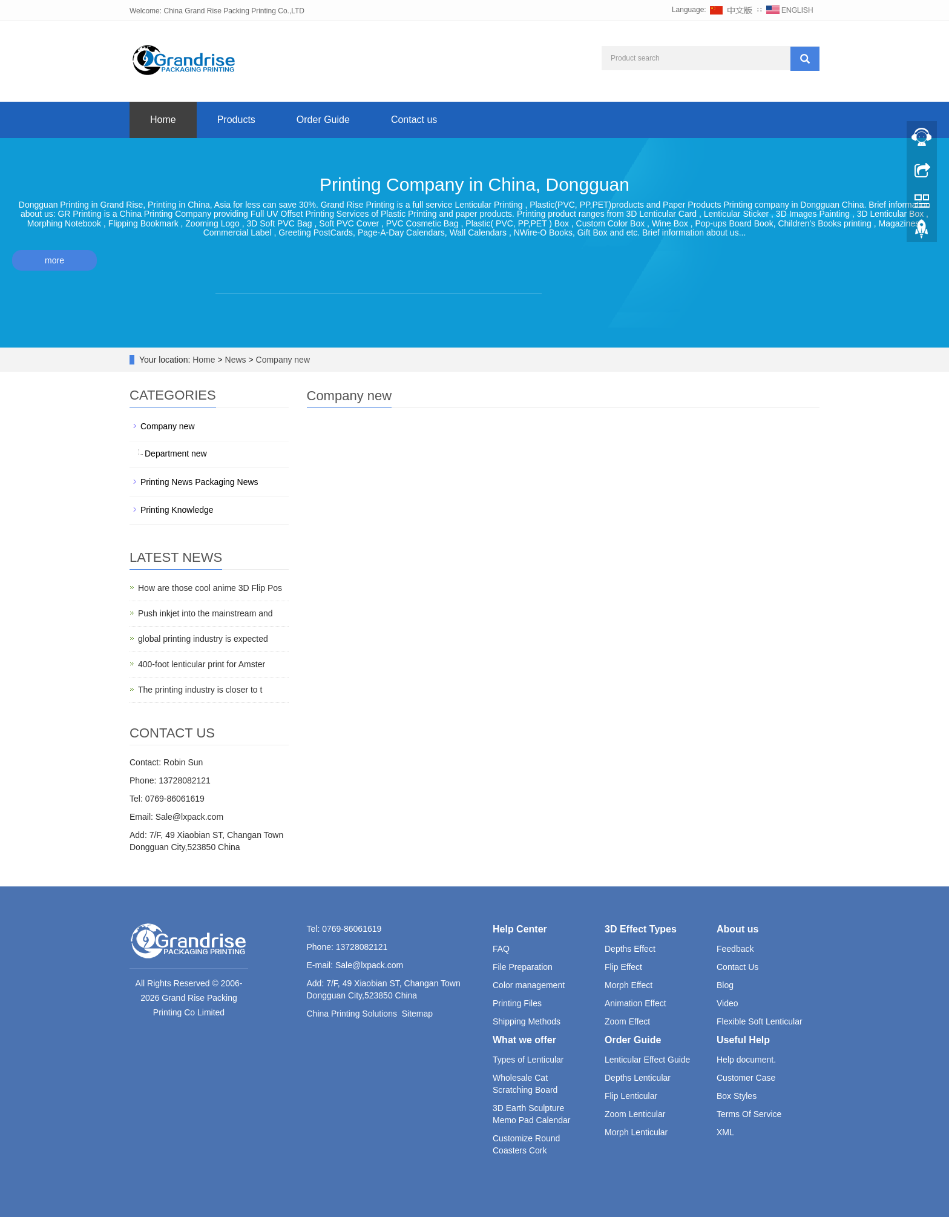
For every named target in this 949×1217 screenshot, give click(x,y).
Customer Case (746, 1078)
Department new (176, 453)
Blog (725, 985)
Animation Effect (635, 1003)
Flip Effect (623, 967)
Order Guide (323, 119)
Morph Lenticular (636, 1132)
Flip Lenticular (631, 1096)
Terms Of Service (749, 1114)
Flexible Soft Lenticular (760, 1021)
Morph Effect (628, 985)
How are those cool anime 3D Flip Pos (210, 588)
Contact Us (737, 967)
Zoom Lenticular (635, 1114)
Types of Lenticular (528, 1059)
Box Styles (737, 1096)
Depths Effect (630, 949)
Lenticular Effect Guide (647, 1059)
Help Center (520, 929)
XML (725, 1132)
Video (727, 1003)
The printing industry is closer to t (200, 689)
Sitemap (417, 1013)
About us (737, 929)
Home (163, 119)
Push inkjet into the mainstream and (205, 613)
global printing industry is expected (203, 639)
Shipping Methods (526, 1021)
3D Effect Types (641, 929)
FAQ (501, 949)
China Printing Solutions (352, 1013)
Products (236, 119)
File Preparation (523, 967)
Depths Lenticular (638, 1078)
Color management (529, 985)
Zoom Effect (627, 1021)
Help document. (746, 1059)
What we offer (524, 1040)
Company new (282, 359)
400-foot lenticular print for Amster (201, 664)
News (237, 359)
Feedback (735, 949)
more (54, 260)
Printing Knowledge (177, 510)
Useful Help (743, 1040)
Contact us (414, 119)
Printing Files (517, 1003)
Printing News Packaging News (199, 482)
